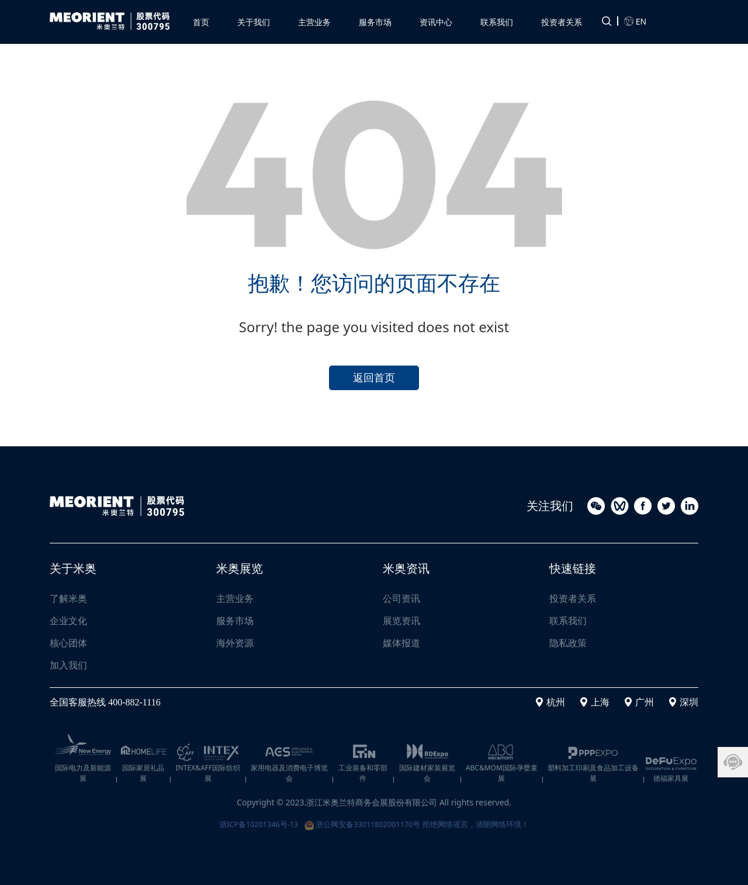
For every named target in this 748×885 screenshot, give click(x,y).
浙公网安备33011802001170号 (362, 822)
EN (635, 20)
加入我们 (68, 665)
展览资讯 (401, 620)
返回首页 (374, 376)
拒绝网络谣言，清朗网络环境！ (484, 822)
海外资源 (235, 642)
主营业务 (235, 598)
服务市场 (235, 620)
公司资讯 (401, 598)
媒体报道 (401, 642)
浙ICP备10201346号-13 (249, 822)
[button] (314, 19)
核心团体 (68, 642)
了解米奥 (68, 598)
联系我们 (568, 620)
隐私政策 (568, 642)
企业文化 (68, 620)
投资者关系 (572, 598)
